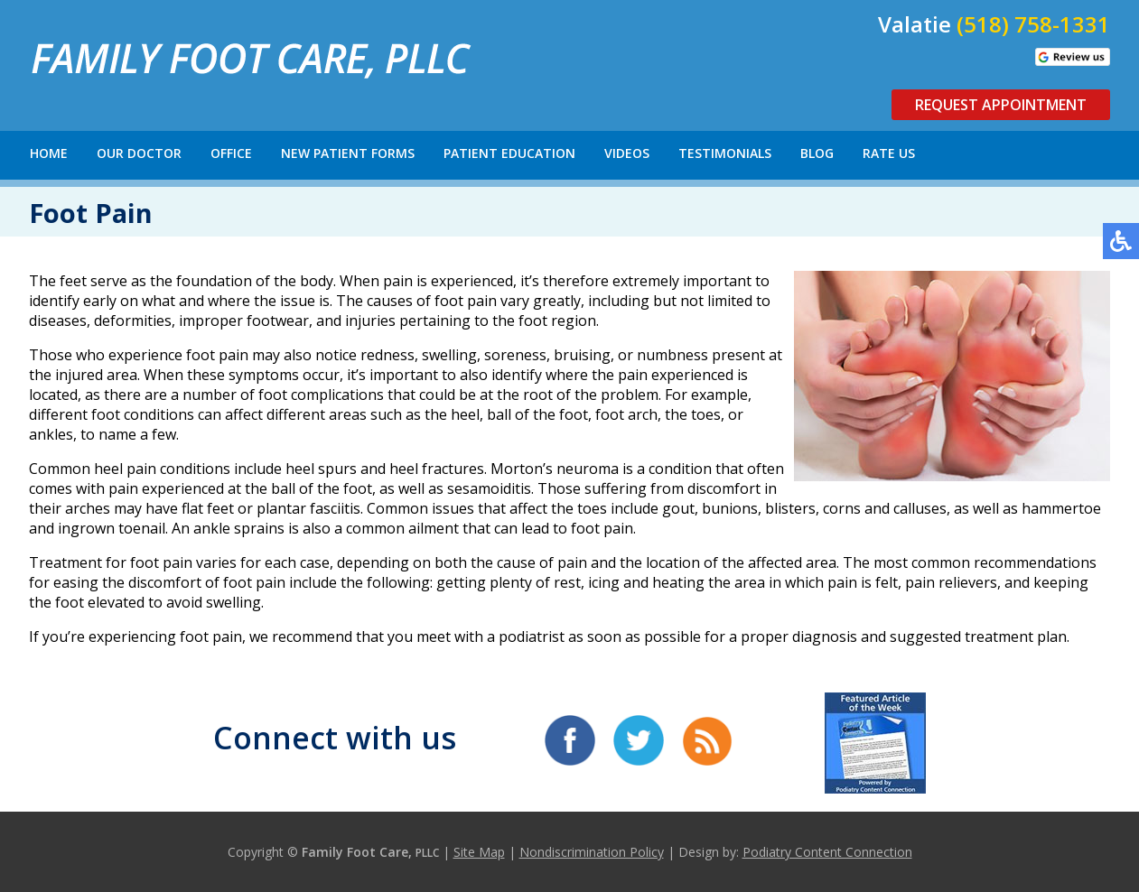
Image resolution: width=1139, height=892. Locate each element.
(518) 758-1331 (1033, 24)
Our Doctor (139, 153)
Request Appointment (1001, 105)
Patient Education (509, 153)
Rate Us (889, 153)
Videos (626, 153)
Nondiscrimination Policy (591, 851)
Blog (817, 153)
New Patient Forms (348, 153)
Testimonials (724, 153)
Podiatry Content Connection (827, 851)
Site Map (479, 851)
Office (231, 153)
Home (49, 153)
